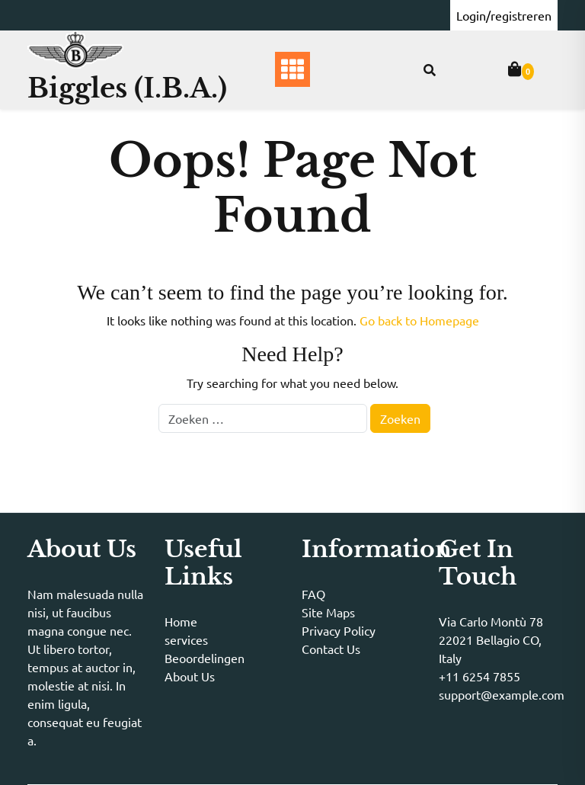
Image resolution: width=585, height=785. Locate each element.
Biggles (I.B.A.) (127, 88)
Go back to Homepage (419, 320)
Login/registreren (503, 15)
